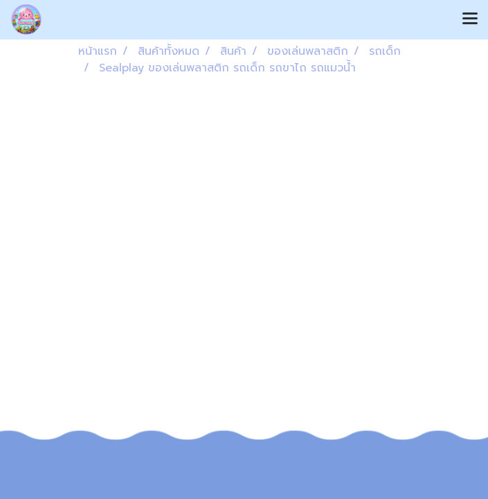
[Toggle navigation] (470, 19)
